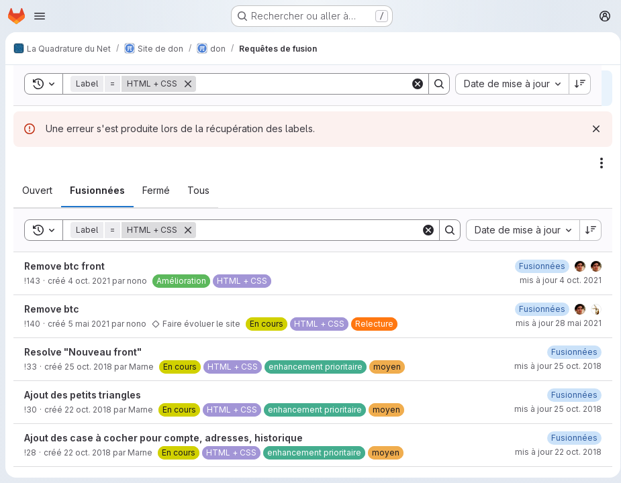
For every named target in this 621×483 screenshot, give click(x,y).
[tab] (37, 190)
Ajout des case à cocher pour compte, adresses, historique (163, 437)
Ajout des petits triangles (82, 394)
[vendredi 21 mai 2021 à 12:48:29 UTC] (537, 309)
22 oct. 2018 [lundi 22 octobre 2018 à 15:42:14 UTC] (87, 452)
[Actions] (597, 163)
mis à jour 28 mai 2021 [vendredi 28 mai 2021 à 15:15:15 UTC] (554, 323)
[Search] (306, 230)
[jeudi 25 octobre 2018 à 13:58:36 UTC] (569, 395)
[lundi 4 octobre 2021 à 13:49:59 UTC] (537, 266)
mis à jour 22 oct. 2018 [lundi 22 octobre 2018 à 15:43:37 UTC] (553, 452)
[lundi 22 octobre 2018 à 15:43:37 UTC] (569, 438)
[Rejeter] (591, 129)
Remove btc (51, 309)
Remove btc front (64, 266)
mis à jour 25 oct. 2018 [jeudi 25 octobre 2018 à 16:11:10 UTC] (553, 366)
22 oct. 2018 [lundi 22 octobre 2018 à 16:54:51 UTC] (87, 410)
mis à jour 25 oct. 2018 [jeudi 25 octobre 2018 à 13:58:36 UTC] (553, 409)
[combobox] (518, 230)
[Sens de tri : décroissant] (586, 230)
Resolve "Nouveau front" (83, 352)
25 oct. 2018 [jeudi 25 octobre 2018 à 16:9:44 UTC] (88, 367)
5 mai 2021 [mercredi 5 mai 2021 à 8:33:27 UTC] (88, 324)
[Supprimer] (188, 230)
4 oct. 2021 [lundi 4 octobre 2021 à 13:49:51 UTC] (89, 281)
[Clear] (424, 230)
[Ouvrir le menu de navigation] (39, 16)
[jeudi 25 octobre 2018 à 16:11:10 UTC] (569, 352)
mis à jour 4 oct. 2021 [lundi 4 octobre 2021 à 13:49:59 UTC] (556, 280)
